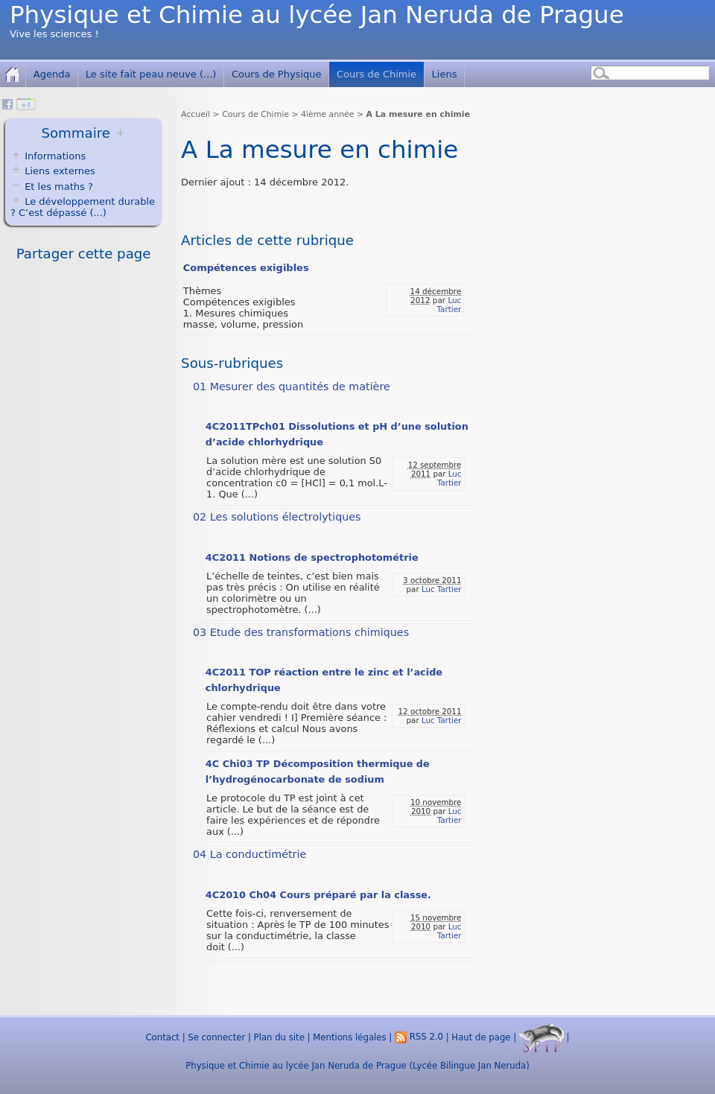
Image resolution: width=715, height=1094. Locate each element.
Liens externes (60, 170)
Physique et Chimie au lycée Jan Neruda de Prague (317, 15)
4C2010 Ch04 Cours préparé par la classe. (318, 894)
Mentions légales (349, 1036)
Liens (444, 74)
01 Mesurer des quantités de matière (291, 386)
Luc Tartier (448, 305)
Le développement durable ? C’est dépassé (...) (82, 207)
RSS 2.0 (419, 1036)
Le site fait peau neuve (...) (151, 74)
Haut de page (480, 1036)
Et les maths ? (51, 186)
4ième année (327, 114)
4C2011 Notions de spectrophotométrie (312, 557)
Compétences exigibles (246, 267)
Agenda (52, 74)
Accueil (195, 114)
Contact (162, 1036)
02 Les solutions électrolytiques (277, 517)
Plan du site (279, 1036)
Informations (55, 156)
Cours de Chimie (376, 74)
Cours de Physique (277, 74)
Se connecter (216, 1036)
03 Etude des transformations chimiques (301, 632)
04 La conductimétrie (249, 854)
